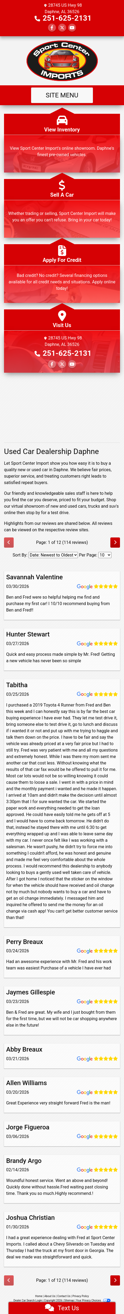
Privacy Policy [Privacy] (80, 1296)
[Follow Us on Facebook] (52, 28)
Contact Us (63, 1296)
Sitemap (69, 1300)
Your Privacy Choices (93, 1300)
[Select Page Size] (104, 555)
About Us (49, 1296)
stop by (33, 512)
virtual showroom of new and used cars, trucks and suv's (65, 506)
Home (38, 1296)
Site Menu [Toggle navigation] (62, 95)
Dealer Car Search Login (27, 1300)
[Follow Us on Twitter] (62, 28)
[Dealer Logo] (62, 61)
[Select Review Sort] (53, 555)
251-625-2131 (67, 18)
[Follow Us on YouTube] (72, 28)
